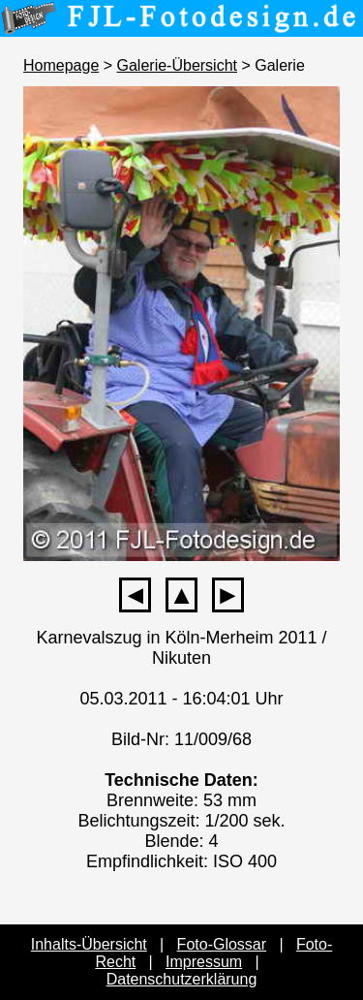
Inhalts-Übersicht (89, 944)
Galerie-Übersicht (177, 65)
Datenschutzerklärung (181, 979)
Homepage (61, 65)
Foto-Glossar (221, 944)
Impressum (204, 961)
